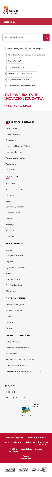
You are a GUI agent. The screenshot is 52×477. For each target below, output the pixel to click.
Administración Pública (15, 158)
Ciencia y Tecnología (14, 285)
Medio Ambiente (13, 183)
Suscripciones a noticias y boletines (20, 359)
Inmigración (11, 230)
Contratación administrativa (17, 348)
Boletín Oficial (11, 354)
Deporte (9, 322)
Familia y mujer (12, 224)
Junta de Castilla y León (15, 49)
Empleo (9, 250)
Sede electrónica (12, 342)
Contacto (39, 449)
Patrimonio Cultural (14, 310)
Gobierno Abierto (13, 134)
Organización (11, 128)
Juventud (10, 219)
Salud (8, 201)
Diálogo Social (11, 291)
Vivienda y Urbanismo (15, 189)
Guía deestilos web (26, 457)
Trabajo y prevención (14, 256)
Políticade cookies (13, 450)
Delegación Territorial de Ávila (18, 67)
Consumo (10, 236)
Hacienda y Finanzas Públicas (18, 146)
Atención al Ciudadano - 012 (17, 365)
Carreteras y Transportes (16, 207)
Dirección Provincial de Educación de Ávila (22, 73)
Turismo (9, 328)
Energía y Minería (13, 279)
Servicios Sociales (13, 213)
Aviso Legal (30, 442)
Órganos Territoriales (15, 61)
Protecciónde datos (43, 443)
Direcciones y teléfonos (35, 49)
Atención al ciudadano (13, 442)
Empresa (9, 262)
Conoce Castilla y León (15, 305)
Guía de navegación (15, 398)
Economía (10, 273)
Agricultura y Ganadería (15, 267)
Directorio (10, 392)
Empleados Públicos (14, 152)
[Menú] (10, 21)
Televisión (10, 386)
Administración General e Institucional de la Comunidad (26, 55)
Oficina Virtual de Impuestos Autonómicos (23, 371)
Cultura (9, 316)
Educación (10, 195)
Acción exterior (12, 164)
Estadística (10, 170)
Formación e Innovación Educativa (19, 80)
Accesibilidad (26, 449)
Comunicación (12, 140)
